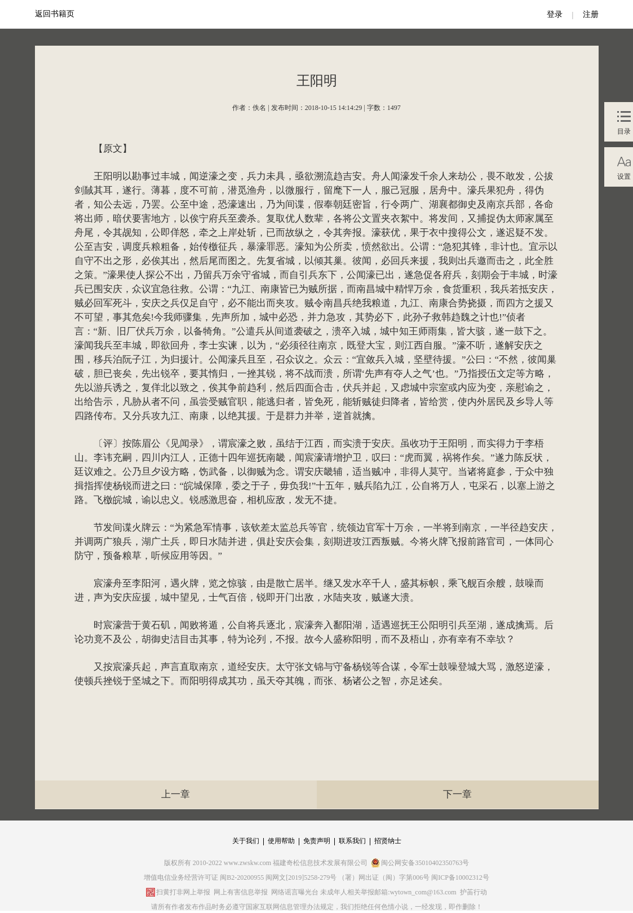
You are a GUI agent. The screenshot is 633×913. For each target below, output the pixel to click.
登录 (555, 14)
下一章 (457, 794)
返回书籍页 (54, 14)
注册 (591, 14)
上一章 (175, 794)
